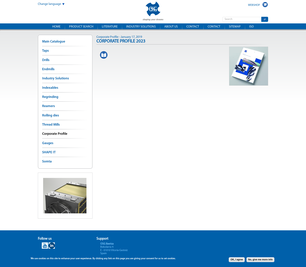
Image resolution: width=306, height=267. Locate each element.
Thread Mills (51, 124)
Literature (110, 26)
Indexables (50, 88)
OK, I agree (236, 260)
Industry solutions (141, 26)
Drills (45, 60)
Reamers (48, 106)
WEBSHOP (254, 5)
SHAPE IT (49, 152)
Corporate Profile (54, 134)
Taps (45, 50)
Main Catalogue (53, 41)
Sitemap (235, 26)
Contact (192, 26)
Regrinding (50, 97)
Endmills (48, 69)
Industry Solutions (55, 78)
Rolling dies (50, 115)
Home (56, 26)
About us (171, 26)
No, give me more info (260, 260)
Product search (81, 26)
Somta (47, 161)
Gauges (47, 143)
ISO (251, 26)
